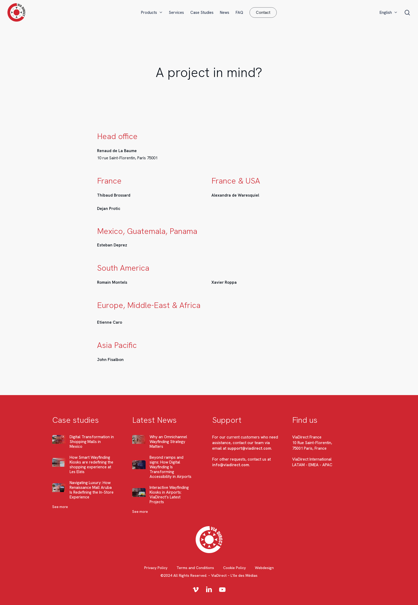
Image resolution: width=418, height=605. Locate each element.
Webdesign (264, 567)
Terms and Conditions (195, 567)
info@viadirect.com (230, 465)
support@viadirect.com (249, 448)
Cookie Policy (234, 567)
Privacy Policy (155, 567)
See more (60, 507)
